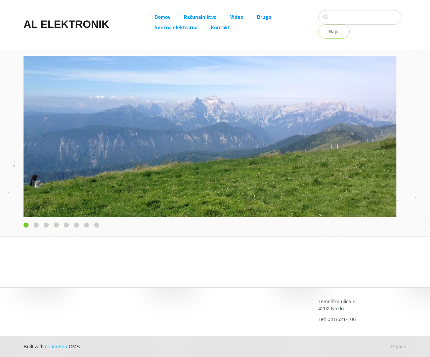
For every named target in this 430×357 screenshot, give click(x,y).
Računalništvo (200, 17)
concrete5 (56, 346)
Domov (162, 17)
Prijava (398, 346)
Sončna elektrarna (176, 27)
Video (237, 17)
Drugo (264, 17)
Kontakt (220, 27)
